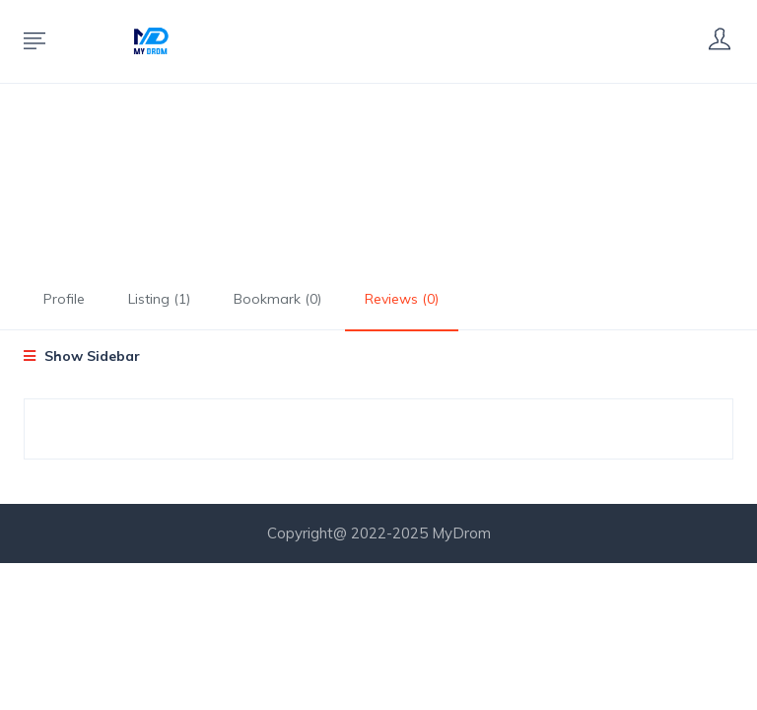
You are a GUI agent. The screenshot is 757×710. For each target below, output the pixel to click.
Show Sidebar (82, 356)
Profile (64, 299)
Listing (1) (159, 299)
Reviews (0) (402, 299)
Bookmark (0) (277, 299)
